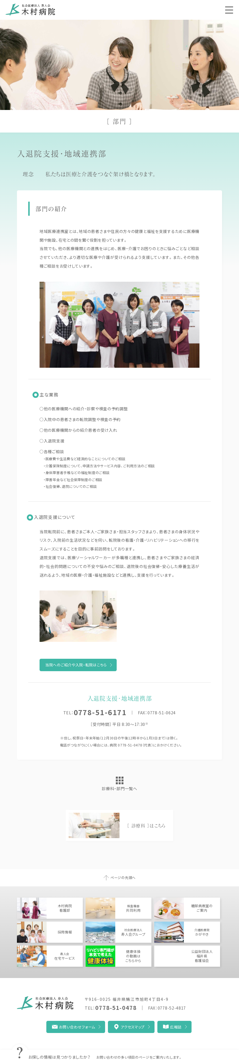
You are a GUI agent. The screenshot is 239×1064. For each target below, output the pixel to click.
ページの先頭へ (123, 877)
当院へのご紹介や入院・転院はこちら (76, 665)
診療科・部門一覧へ (119, 788)
